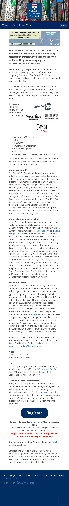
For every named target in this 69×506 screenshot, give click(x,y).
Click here (26, 462)
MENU (64, 25)
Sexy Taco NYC (42, 230)
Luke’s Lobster (18, 176)
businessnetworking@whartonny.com (26, 346)
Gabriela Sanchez (25, 456)
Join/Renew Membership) (46, 369)
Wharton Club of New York (16, 25)
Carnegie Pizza (36, 314)
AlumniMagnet (25, 482)
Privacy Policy (10, 478)
